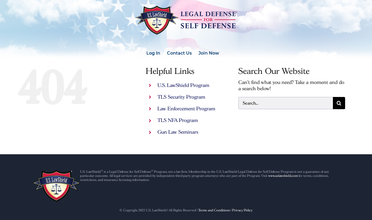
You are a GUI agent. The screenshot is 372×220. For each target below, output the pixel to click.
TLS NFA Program (177, 120)
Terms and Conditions (214, 210)
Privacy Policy (242, 210)
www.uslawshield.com (283, 176)
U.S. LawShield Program (183, 85)
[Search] (339, 103)
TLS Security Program (181, 97)
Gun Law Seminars (177, 132)
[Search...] (285, 103)
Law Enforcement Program (186, 108)
